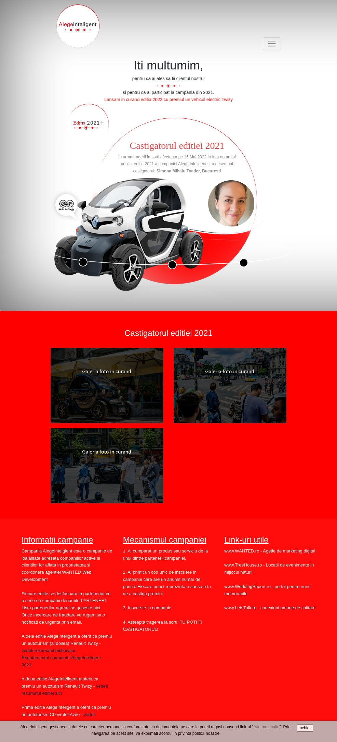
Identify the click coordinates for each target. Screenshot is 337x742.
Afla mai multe (267, 727)
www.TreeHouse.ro (243, 565)
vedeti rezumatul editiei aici (48, 650)
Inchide (305, 728)
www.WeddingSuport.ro (247, 586)
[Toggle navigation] (272, 43)
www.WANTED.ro (241, 551)
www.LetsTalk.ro (240, 607)
